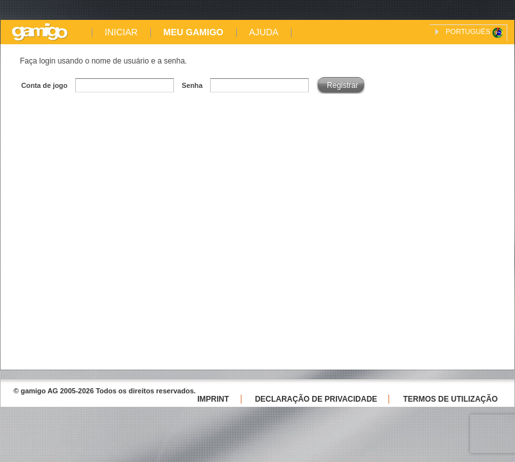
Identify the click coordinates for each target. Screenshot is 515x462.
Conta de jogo (44, 85)
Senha (192, 85)
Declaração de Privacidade (316, 399)
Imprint (213, 399)
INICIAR (121, 32)
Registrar (342, 85)
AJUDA (264, 32)
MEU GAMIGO (193, 32)
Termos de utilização (450, 399)
